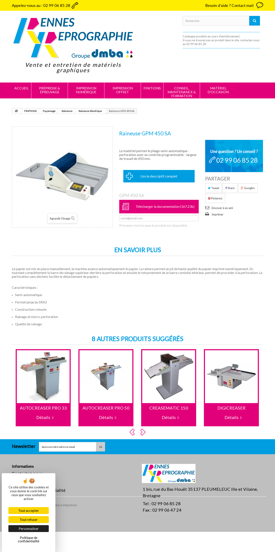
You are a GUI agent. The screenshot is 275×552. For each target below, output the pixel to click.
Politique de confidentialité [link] (28, 539)
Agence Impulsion (64, 525)
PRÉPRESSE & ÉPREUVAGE (49, 90)
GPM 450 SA (131, 195)
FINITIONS (152, 88)
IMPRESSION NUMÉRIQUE (86, 90)
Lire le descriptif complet (159, 176)
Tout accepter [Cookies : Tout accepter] (28, 510)
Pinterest (215, 198)
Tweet (213, 188)
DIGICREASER (231, 407)
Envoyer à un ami (222, 208)
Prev (133, 432)
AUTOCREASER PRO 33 (43, 407)
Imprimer (217, 214)
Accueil (21, 88)
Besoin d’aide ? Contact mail (229, 5)
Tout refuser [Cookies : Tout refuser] (29, 519)
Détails (43, 417)
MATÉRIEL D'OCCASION (218, 90)
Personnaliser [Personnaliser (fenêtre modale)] (29, 528)
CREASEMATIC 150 (168, 407)
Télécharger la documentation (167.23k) (165, 206)
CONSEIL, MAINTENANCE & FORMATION (182, 92)
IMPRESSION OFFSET (123, 90)
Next (143, 432)
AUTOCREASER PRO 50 (106, 407)
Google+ (248, 188)
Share (230, 188)
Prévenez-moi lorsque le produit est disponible (153, 225)
